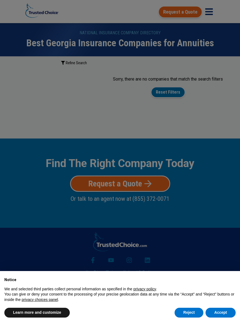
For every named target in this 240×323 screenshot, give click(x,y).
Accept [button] (220, 312)
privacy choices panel (40, 299)
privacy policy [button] (144, 289)
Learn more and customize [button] (37, 312)
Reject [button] (189, 312)
